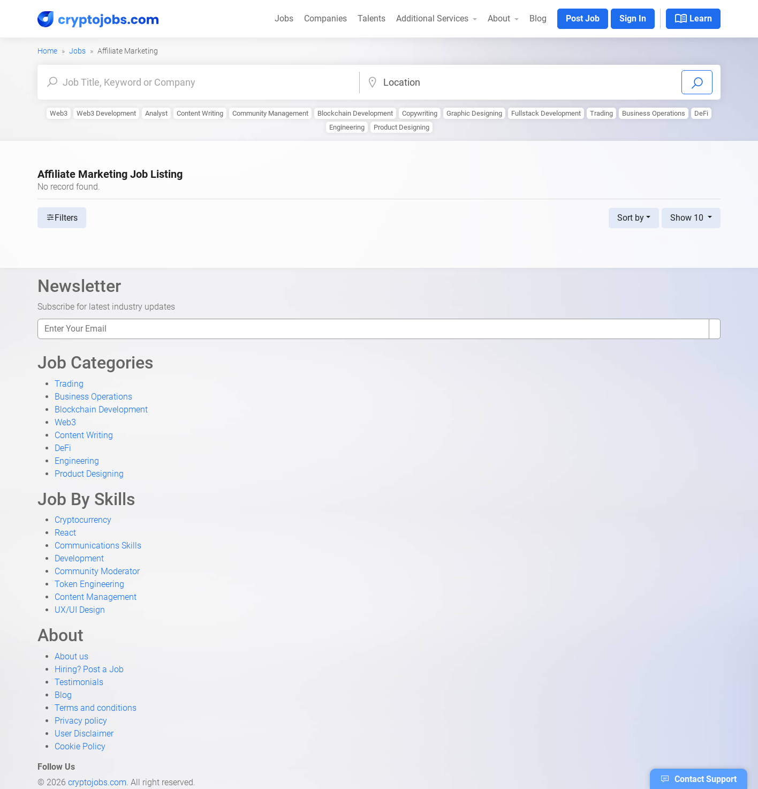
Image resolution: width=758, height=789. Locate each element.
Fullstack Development (546, 113)
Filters (62, 217)
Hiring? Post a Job (89, 669)
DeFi (701, 113)
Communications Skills (98, 545)
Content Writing (200, 113)
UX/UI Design (80, 610)
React (65, 533)
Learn (693, 18)
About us (71, 656)
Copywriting (419, 113)
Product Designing (401, 127)
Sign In (632, 18)
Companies (325, 18)
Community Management (270, 113)
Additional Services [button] (433, 18)
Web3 (58, 113)
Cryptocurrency (83, 520)
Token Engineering (89, 584)
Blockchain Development (355, 113)
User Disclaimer (84, 733)
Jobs (284, 18)
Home (47, 51)
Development (79, 558)
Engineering (347, 127)
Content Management (96, 597)
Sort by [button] (630, 218)
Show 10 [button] (688, 218)
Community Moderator (97, 571)
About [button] (500, 18)
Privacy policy (81, 721)
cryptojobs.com (97, 782)
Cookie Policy (80, 746)
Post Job (583, 18)
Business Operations (653, 113)
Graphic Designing (474, 113)
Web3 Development (106, 113)
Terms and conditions (96, 708)
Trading (601, 113)
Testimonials (79, 682)
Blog (538, 18)
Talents (371, 18)
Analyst (156, 113)
